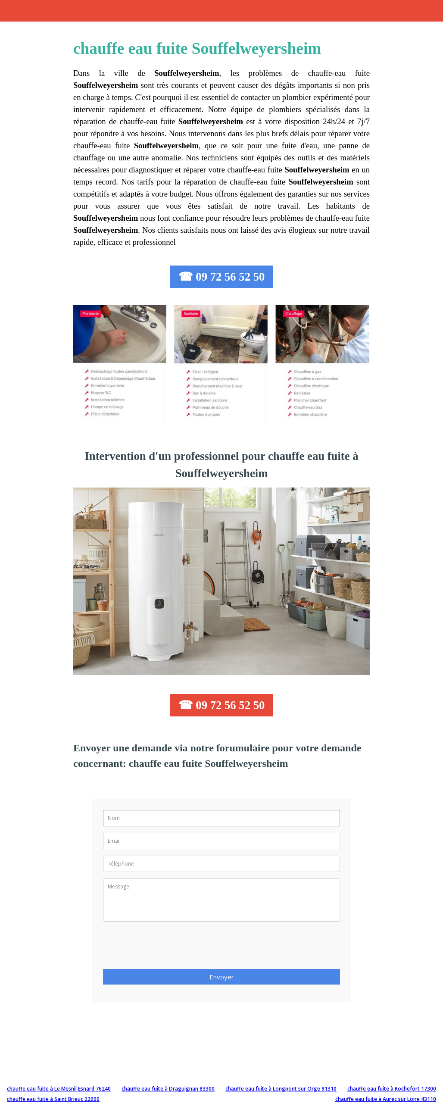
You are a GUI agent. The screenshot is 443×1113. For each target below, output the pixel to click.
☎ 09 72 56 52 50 (221, 276)
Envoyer (221, 976)
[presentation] (168, 948)
